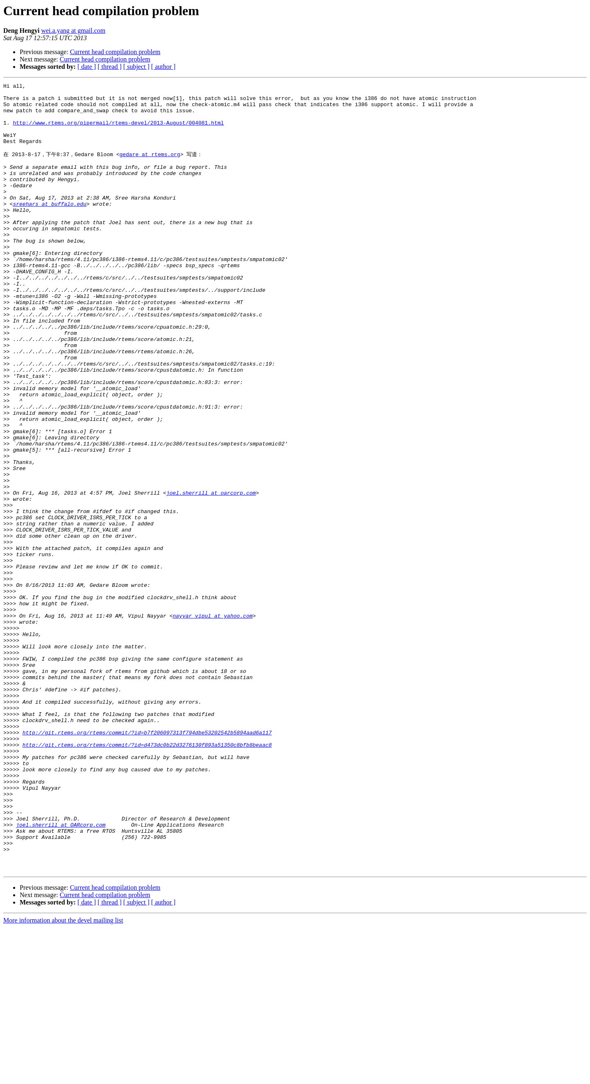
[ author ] (163, 66)
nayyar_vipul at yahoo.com (212, 721)
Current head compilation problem (115, 51)
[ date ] (86, 66)
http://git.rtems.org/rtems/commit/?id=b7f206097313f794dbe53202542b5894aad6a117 (147, 862)
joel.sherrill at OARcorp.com (60, 972)
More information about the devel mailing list (63, 1076)
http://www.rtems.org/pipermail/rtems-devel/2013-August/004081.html (118, 131)
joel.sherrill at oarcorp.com (211, 574)
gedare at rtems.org (149, 168)
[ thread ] (110, 66)
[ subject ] (136, 66)
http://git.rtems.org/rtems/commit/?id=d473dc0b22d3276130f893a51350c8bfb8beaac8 (147, 876)
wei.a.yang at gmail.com (73, 30)
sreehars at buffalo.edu (49, 227)
